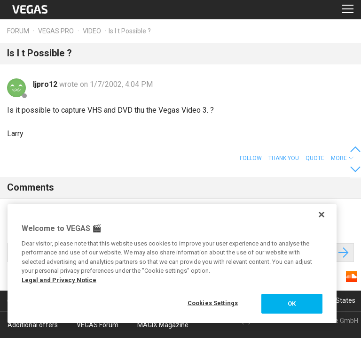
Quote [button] (315, 158)
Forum (18, 31)
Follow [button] (251, 158)
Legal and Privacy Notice (59, 280)
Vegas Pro (56, 31)
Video (92, 31)
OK (292, 303)
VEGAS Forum (97, 325)
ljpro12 (46, 84)
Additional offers (33, 325)
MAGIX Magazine (162, 325)
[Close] (321, 214)
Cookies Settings (213, 303)
